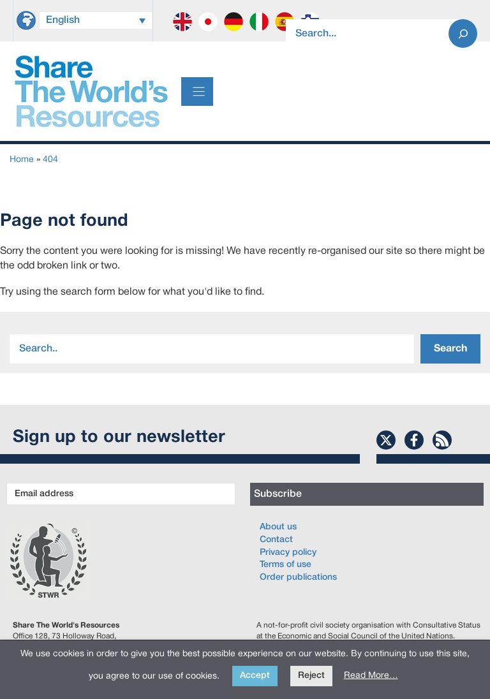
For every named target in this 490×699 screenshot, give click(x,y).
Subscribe (278, 494)
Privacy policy (288, 552)
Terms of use (285, 565)
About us (278, 527)
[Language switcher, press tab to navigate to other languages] (95, 20)
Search (450, 348)
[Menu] (197, 91)
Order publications (298, 577)
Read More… (371, 676)
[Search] (463, 33)
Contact (276, 540)
